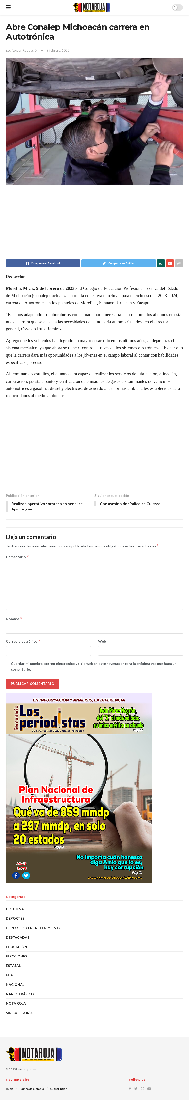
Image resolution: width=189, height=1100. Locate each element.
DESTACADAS (17, 938)
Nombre (14, 619)
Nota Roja (16, 1003)
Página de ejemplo (31, 1089)
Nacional (15, 985)
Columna (15, 909)
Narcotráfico (20, 994)
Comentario (17, 557)
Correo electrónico (23, 641)
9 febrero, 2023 (58, 50)
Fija (9, 975)
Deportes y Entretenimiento (34, 928)
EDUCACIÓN (16, 947)
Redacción (30, 50)
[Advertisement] (94, 224)
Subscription (58, 1089)
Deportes (15, 919)
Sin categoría (19, 1013)
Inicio (10, 1089)
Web (102, 641)
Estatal (13, 966)
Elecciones (16, 956)
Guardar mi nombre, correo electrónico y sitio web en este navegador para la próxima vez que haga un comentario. (93, 666)
